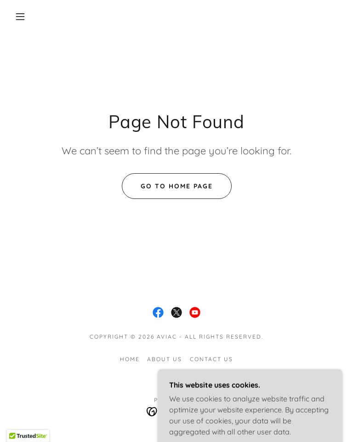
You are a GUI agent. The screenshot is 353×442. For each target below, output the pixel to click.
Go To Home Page (177, 186)
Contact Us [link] (211, 359)
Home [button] (130, 359)
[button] (20, 16)
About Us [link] (164, 359)
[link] (158, 312)
